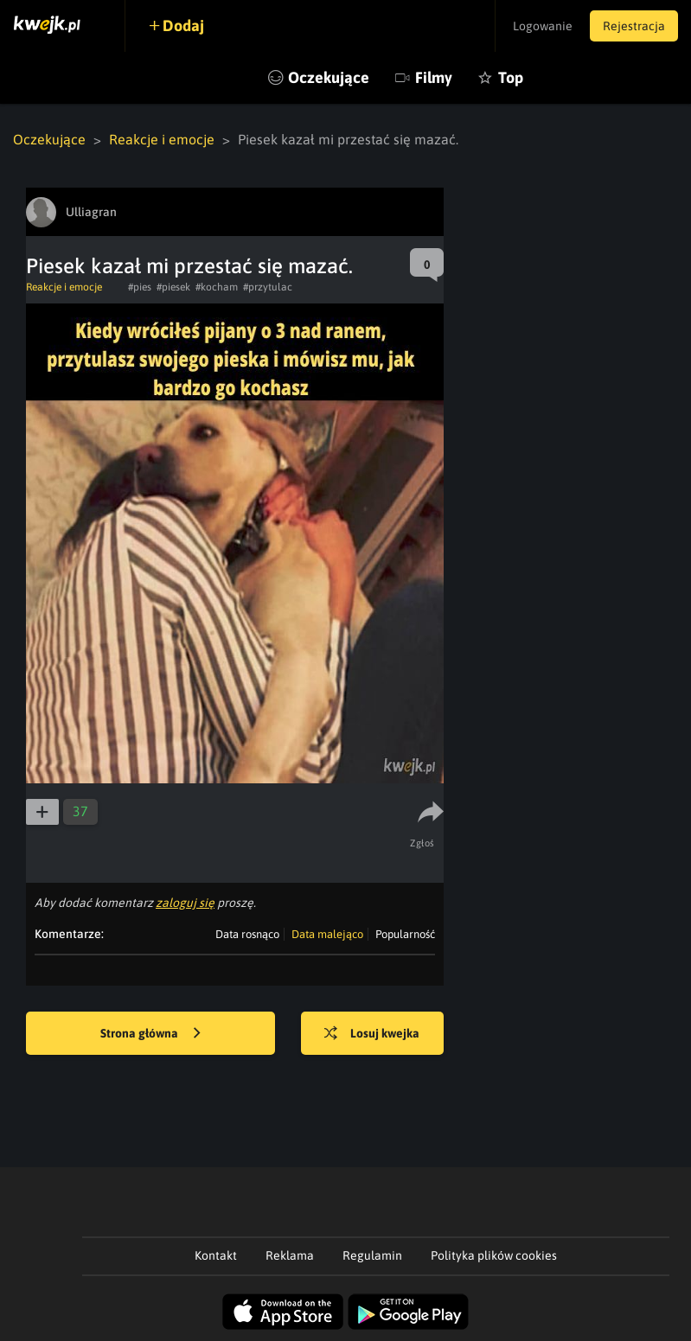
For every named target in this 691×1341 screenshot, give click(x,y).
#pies (139, 287)
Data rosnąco (247, 934)
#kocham (216, 287)
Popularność (405, 934)
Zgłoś (422, 843)
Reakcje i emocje (161, 139)
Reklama (290, 1255)
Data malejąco (327, 934)
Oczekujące (328, 77)
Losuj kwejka (371, 1034)
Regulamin (372, 1255)
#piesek (173, 287)
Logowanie (543, 26)
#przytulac (267, 287)
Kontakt (216, 1255)
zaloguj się (185, 903)
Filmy (433, 77)
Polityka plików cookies (494, 1255)
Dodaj (183, 25)
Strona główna (150, 1034)
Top (510, 77)
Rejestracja (634, 26)
